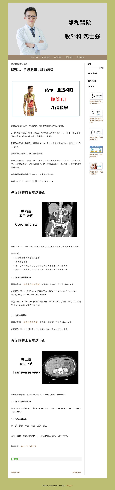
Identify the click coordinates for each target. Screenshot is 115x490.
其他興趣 (80, 57)
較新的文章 (15, 472)
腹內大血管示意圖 (32, 284)
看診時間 (69, 57)
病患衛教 (46, 57)
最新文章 (34, 57)
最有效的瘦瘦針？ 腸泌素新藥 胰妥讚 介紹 (96, 120)
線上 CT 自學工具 (29, 446)
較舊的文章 (77, 472)
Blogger (69, 485)
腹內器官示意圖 (31, 322)
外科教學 (57, 57)
